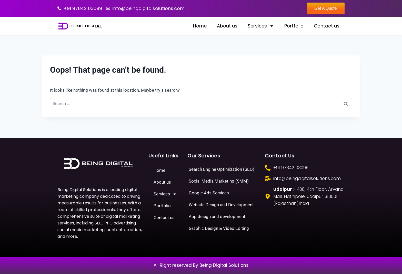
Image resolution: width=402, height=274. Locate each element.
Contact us (326, 26)
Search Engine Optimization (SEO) (221, 169)
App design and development (217, 216)
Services (261, 26)
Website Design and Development (221, 204)
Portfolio (294, 26)
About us (227, 26)
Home (200, 26)
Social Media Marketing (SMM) (219, 181)
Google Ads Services (209, 192)
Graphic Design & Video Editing (219, 228)
